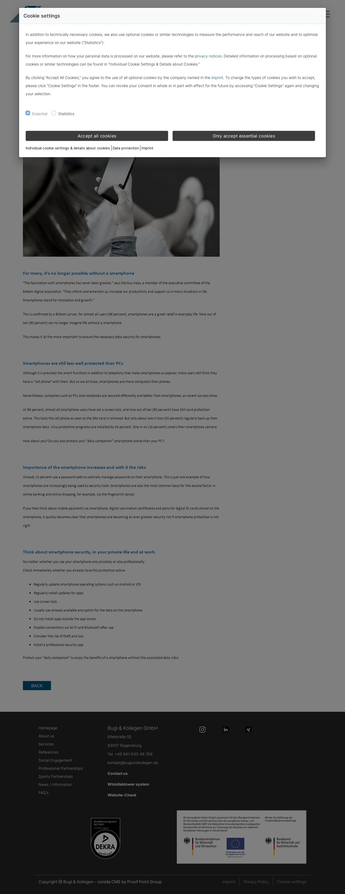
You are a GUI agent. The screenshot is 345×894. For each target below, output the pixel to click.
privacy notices (208, 56)
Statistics (66, 113)
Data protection (126, 148)
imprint (217, 77)
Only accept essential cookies (244, 136)
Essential (39, 113)
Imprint (147, 148)
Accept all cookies (97, 136)
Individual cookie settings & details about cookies (68, 148)
